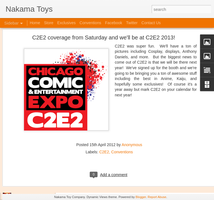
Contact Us (151, 23)
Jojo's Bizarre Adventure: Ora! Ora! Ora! (43, 184)
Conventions (122, 124)
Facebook (113, 23)
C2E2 (104, 124)
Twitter (131, 23)
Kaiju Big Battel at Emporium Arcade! (41, 171)
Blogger (141, 197)
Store (48, 23)
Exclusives (66, 23)
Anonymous (131, 116)
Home (35, 23)
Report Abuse (157, 197)
